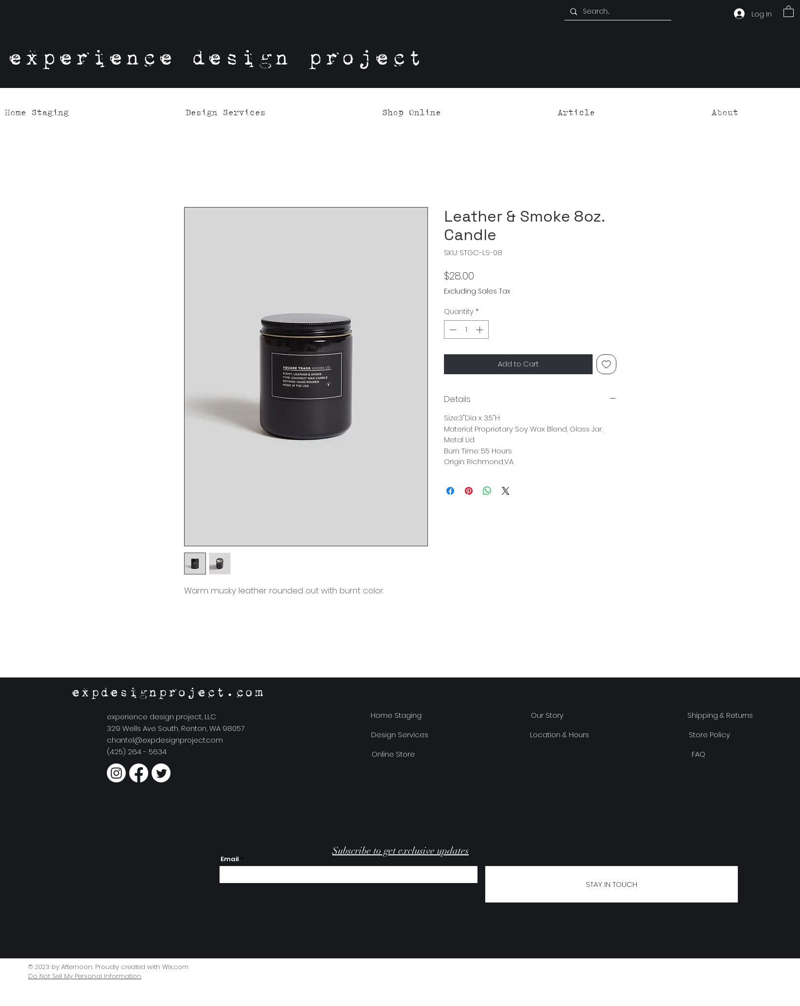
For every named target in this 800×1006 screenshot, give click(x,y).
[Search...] (617, 11)
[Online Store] (393, 753)
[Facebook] (138, 772)
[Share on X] (505, 491)
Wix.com (175, 966)
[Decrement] (452, 330)
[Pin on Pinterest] (469, 491)
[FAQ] (698, 753)
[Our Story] (547, 715)
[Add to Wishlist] (606, 364)
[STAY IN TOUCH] (611, 884)
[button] (788, 11)
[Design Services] (400, 734)
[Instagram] (116, 772)
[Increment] (480, 330)
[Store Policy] (709, 734)
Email (230, 859)
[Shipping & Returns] (720, 715)
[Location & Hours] (560, 734)
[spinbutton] (466, 330)
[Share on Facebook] (450, 491)
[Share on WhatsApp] (487, 491)
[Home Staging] (396, 715)
